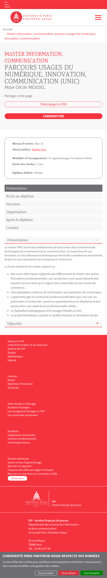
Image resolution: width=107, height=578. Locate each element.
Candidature (53, 116)
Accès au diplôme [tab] (20, 196)
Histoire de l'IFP (16, 348)
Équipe (11, 352)
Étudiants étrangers (19, 407)
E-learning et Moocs (19, 442)
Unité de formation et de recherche (27, 345)
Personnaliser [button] (46, 573)
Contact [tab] (12, 227)
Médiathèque (15, 356)
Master (11, 380)
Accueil (7, 29)
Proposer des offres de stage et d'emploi (31, 470)
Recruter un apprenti (19, 466)
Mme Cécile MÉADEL (25, 87)
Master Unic (39, 149)
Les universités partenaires (23, 415)
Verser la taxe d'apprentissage (24, 462)
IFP (54, 501)
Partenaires (17, 478)
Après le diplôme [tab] (19, 219)
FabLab (12, 360)
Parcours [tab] (13, 203)
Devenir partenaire (18, 458)
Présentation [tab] (16, 188)
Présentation (17, 240)
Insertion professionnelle (22, 438)
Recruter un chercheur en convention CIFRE (32, 473)
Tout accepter (92, 573)
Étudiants (13, 431)
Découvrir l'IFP (16, 341)
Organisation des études (21, 435)
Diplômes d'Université (20, 384)
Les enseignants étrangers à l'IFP (26, 411)
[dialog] (53, 565)
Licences (12, 376)
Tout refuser (69, 573)
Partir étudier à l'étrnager (22, 403)
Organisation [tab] (16, 211)
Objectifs (14, 323)
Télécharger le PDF (53, 104)
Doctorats (13, 387)
